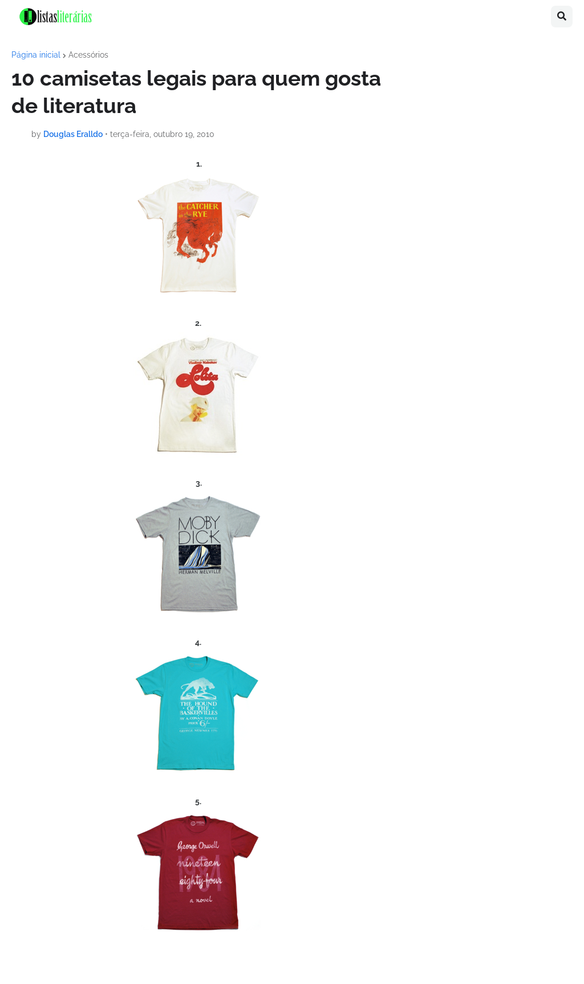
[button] (562, 16)
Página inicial (35, 55)
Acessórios (88, 55)
